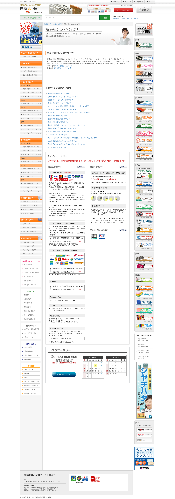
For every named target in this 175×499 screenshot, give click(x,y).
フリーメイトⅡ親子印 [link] (29, 250)
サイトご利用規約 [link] (29, 315)
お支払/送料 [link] (27, 299)
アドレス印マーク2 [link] (28, 242)
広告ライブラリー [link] (29, 389)
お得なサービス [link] (29, 337)
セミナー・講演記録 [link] (30, 393)
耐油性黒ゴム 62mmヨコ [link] (30, 201)
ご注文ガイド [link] (28, 295)
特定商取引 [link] (27, 307)
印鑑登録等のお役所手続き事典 (143, 345)
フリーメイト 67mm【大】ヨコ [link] (32, 133)
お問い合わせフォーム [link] (31, 355)
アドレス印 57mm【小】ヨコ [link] (31, 110)
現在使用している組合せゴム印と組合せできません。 (67, 144)
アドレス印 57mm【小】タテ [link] (31, 168)
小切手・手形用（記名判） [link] (30, 71)
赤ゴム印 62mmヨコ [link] (28, 209)
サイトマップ (139, 2)
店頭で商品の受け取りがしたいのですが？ (63, 128)
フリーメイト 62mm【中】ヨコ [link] (32, 96)
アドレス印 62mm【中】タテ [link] (31, 147)
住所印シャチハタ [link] (28, 254)
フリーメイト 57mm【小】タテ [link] (32, 176)
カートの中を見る (123, 10)
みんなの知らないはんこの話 (143, 357)
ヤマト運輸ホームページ (63, 66)
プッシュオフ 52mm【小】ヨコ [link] (32, 103)
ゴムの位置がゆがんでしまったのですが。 (63, 141)
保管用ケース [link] (26, 224)
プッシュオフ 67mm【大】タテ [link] (32, 187)
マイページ (128, 2)
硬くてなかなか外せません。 (58, 147)
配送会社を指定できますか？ (58, 116)
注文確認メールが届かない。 (58, 135)
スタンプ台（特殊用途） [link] (30, 231)
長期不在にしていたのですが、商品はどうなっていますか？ (69, 112)
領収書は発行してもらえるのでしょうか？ (63, 97)
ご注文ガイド (116, 2)
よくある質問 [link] (28, 347)
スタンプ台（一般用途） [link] (30, 227)
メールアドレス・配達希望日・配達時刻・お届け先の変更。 (69, 106)
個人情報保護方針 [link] (29, 319)
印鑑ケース (116, 19)
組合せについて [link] (29, 281)
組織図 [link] (26, 377)
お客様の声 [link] (27, 359)
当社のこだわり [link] (29, 369)
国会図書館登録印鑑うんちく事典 (143, 340)
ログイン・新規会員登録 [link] (31, 329)
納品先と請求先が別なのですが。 (59, 93)
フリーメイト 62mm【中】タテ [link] (32, 154)
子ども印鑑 (135, 19)
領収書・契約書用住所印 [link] (30, 67)
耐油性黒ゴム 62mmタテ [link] (30, 205)
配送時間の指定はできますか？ (59, 119)
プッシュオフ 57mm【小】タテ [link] (32, 172)
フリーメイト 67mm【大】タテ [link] (32, 191)
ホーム (151, 2)
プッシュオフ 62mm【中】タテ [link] (32, 150)
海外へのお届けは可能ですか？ (59, 122)
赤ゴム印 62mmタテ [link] (28, 213)
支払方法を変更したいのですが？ (59, 103)
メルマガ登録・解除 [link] (30, 333)
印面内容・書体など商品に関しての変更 (62, 109)
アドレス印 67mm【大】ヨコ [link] (31, 125)
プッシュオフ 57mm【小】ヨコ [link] (32, 114)
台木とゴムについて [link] (30, 285)
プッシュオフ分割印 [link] (28, 246)
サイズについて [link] (29, 277)
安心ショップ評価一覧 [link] (31, 385)
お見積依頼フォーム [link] (30, 351)
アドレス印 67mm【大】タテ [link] (31, 183)
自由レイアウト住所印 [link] (29, 56)
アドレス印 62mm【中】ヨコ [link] (31, 89)
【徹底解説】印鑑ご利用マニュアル (143, 351)
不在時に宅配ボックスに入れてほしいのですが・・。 (67, 125)
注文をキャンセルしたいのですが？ (60, 100)
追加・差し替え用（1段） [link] (30, 75)
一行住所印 (126, 19)
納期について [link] (28, 303)
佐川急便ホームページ (61, 68)
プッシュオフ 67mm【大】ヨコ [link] (32, 129)
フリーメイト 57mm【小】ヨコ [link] (32, 118)
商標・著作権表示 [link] (29, 311)
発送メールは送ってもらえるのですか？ (62, 131)
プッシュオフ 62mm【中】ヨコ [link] (32, 93)
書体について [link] (28, 265)
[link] (31, 269)
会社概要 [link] (26, 373)
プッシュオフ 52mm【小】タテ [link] (32, 161)
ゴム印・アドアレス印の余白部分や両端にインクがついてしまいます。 (73, 138)
